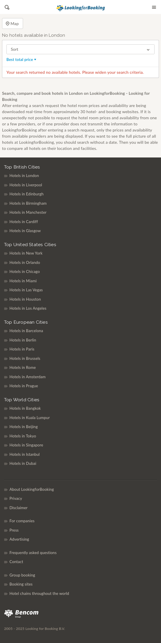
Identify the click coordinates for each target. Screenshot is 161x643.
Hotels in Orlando (24, 262)
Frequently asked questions (33, 552)
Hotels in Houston (25, 299)
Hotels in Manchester (27, 212)
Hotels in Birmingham (28, 203)
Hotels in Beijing (23, 426)
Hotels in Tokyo (22, 436)
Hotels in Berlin (22, 340)
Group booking (22, 575)
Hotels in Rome (22, 367)
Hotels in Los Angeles (27, 308)
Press (14, 530)
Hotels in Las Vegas (26, 290)
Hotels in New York (26, 253)
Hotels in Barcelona (26, 330)
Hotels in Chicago (24, 271)
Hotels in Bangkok (25, 408)
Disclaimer (18, 507)
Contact (16, 561)
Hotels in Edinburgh (26, 194)
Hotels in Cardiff (23, 221)
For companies (21, 520)
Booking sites (20, 584)
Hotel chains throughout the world (39, 593)
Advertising (19, 539)
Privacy (15, 498)
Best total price (21, 59)
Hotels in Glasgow (25, 230)
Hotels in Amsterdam (27, 376)
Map (12, 24)
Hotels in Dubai (22, 463)
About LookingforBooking (31, 489)
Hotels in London (24, 175)
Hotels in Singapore (26, 445)
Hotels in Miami (22, 280)
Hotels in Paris (21, 349)
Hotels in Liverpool (25, 185)
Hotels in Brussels (24, 358)
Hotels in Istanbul (24, 454)
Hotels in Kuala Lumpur (29, 417)
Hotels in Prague (23, 385)
